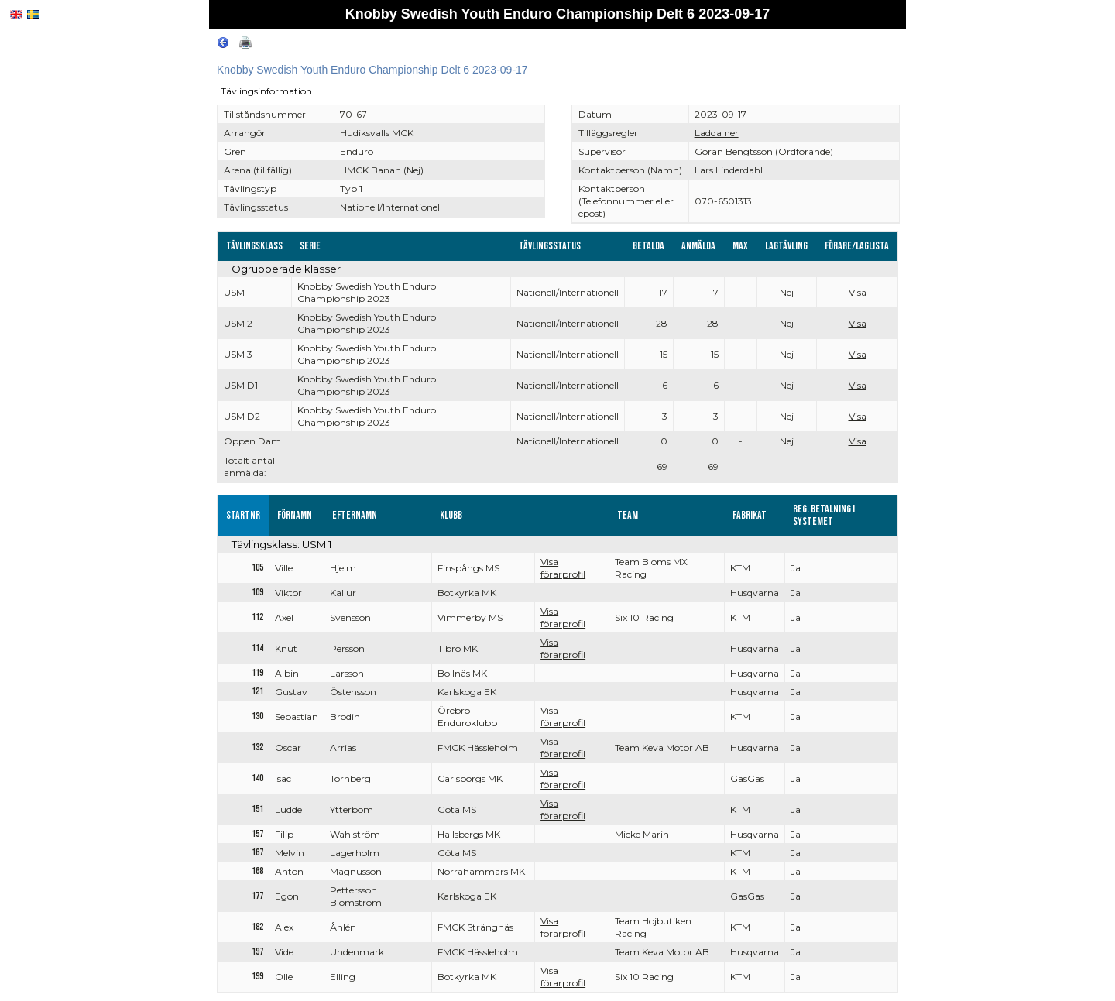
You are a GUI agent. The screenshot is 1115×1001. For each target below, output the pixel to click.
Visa (857, 292)
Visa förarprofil (562, 568)
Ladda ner (717, 133)
